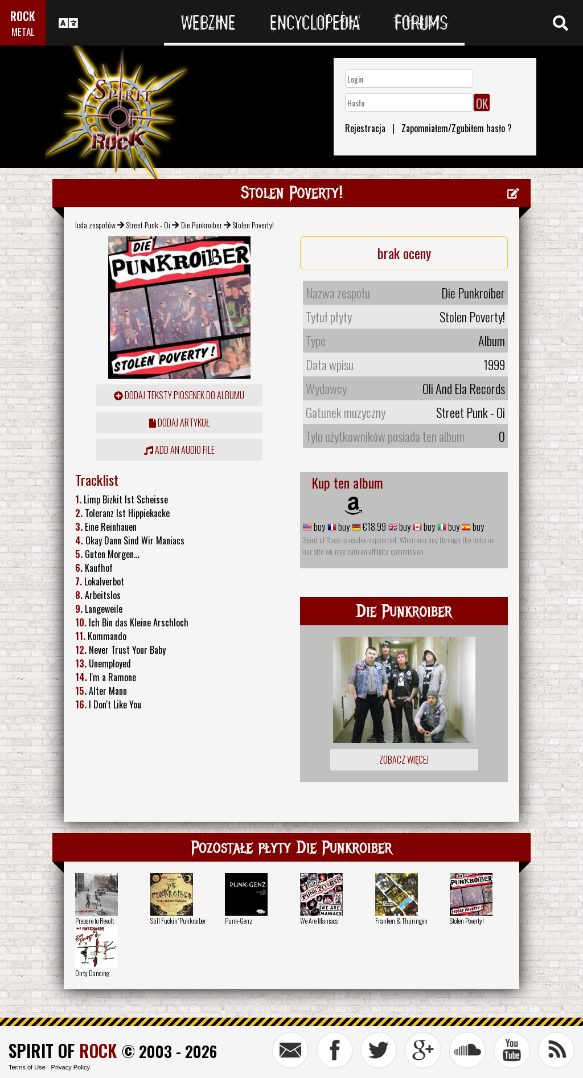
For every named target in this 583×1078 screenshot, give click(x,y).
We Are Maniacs (319, 920)
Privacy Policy (70, 1067)
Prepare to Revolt (94, 920)
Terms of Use (27, 1067)
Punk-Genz (238, 920)
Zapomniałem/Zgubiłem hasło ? (456, 128)
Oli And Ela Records (463, 388)
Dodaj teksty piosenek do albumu (179, 395)
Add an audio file (179, 450)
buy (318, 527)
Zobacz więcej (404, 760)
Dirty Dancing (92, 973)
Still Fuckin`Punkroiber (178, 920)
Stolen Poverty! (467, 920)
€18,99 (373, 527)
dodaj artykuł (179, 422)
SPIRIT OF (63, 1050)
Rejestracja (365, 128)
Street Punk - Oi (148, 225)
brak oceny (404, 253)
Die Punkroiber (201, 225)
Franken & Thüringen (401, 920)
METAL (23, 31)
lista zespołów (95, 225)
